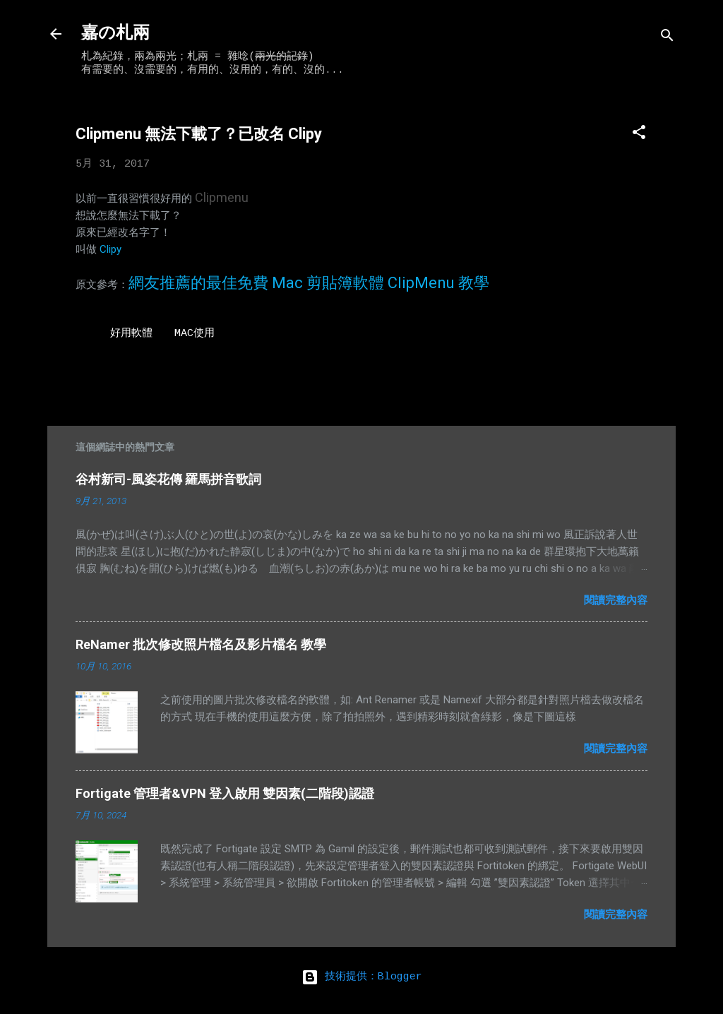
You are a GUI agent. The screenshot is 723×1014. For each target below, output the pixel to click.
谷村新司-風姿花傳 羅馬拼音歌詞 (168, 479)
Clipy (110, 249)
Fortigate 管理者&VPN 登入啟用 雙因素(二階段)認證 (225, 793)
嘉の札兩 (115, 33)
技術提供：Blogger (361, 977)
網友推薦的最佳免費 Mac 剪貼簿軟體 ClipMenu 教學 (309, 283)
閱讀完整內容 (615, 600)
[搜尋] (667, 38)
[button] (639, 135)
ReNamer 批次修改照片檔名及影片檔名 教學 (201, 644)
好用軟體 (131, 334)
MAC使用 (194, 334)
